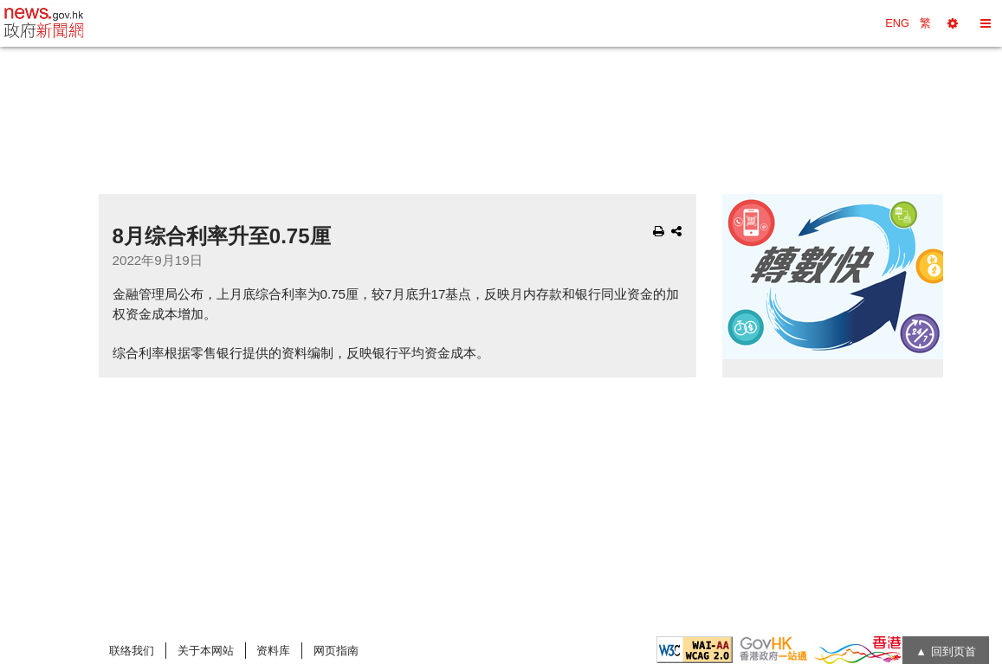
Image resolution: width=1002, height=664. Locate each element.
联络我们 (131, 650)
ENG (897, 22)
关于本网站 (206, 650)
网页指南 (336, 650)
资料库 (273, 650)
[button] (952, 23)
